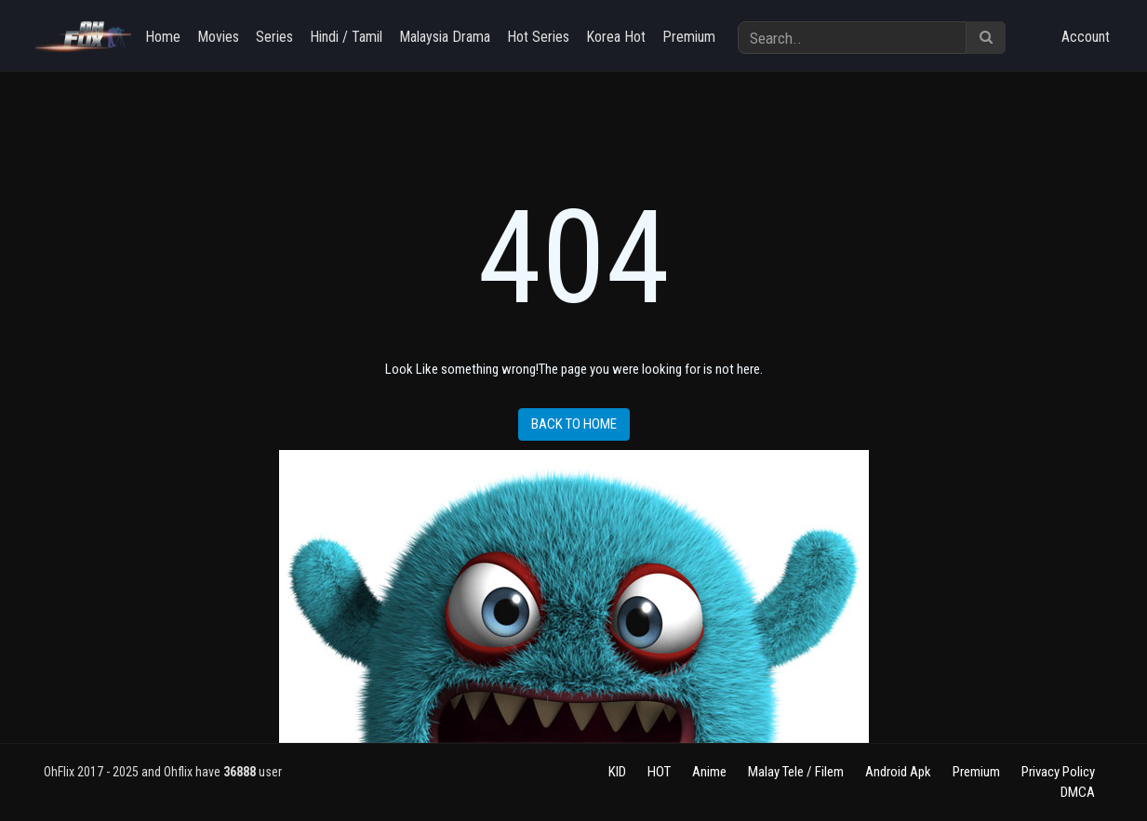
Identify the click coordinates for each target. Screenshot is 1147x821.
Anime (709, 771)
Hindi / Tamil (346, 37)
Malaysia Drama (444, 37)
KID (617, 771)
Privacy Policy (1058, 771)
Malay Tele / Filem (796, 771)
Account (1085, 37)
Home (162, 37)
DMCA (1077, 792)
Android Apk (898, 771)
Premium (688, 37)
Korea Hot (616, 37)
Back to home (574, 424)
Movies (218, 37)
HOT (659, 771)
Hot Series (538, 37)
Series (274, 37)
